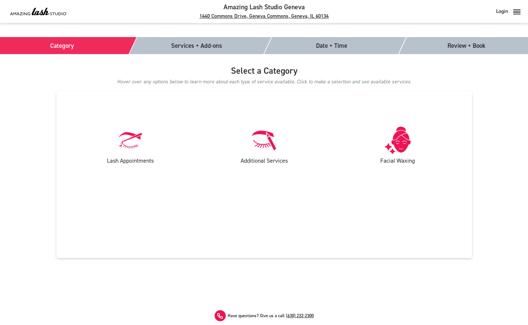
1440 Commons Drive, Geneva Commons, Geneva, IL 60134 (264, 16)
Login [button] (508, 11)
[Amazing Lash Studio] (38, 11)
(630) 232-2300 (300, 316)
